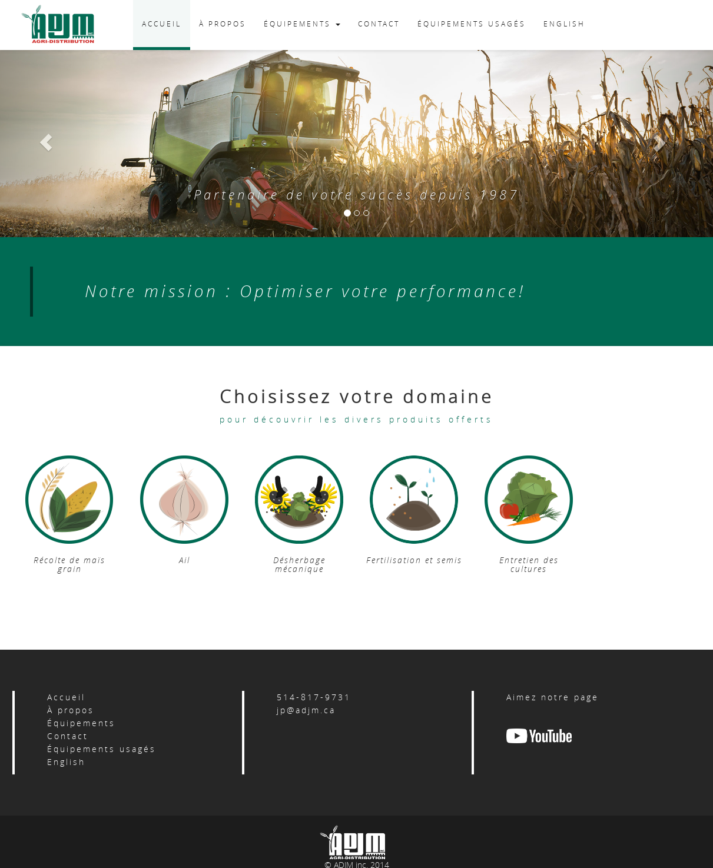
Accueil (66, 697)
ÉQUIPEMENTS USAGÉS (471, 23)
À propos (70, 710)
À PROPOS (222, 23)
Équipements (81, 723)
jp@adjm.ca (306, 710)
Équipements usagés (101, 748)
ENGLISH (564, 23)
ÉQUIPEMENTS (302, 23)
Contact (67, 735)
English (66, 761)
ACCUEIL (161, 23)
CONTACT (379, 23)
